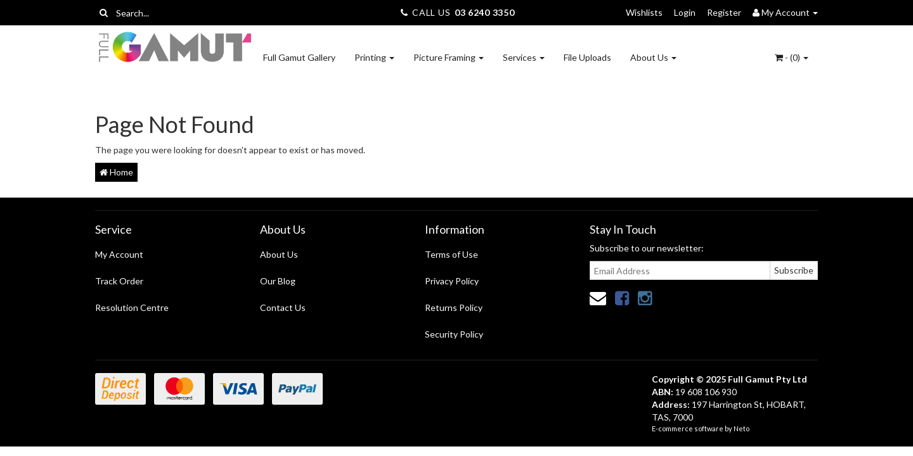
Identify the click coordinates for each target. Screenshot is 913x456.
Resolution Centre (132, 307)
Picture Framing (448, 57)
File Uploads (587, 57)
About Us (653, 57)
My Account (119, 254)
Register (724, 12)
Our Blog (277, 281)
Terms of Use (451, 254)
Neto (741, 428)
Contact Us (283, 307)
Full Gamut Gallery (299, 57)
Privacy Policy (452, 281)
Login (685, 12)
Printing (374, 57)
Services (524, 57)
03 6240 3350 (484, 12)
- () (791, 57)
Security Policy (454, 334)
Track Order (119, 281)
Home (116, 172)
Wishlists (644, 12)
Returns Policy (453, 307)
